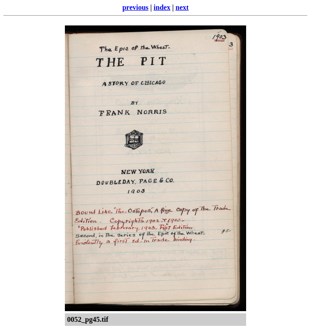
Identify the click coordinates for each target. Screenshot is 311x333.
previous (135, 7)
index (161, 7)
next (181, 7)
